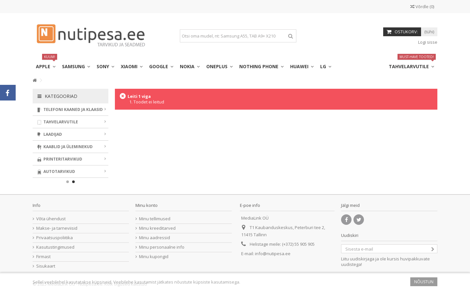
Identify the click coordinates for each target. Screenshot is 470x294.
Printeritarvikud (72, 159)
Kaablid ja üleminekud (72, 146)
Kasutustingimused (55, 247)
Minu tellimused (154, 219)
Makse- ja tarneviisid (56, 228)
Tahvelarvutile (72, 122)
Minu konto (146, 205)
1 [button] (67, 181)
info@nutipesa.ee (272, 253)
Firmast (43, 256)
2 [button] (73, 181)
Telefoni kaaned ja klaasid (72, 109)
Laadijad (72, 134)
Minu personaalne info (161, 247)
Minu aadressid (154, 237)
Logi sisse (427, 42)
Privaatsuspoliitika (54, 237)
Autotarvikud (72, 171)
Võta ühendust (51, 219)
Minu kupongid (153, 256)
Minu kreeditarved (157, 228)
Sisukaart (45, 266)
